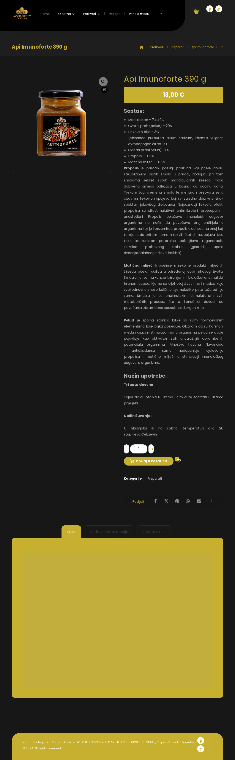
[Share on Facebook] (155, 501)
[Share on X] (166, 501)
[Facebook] (209, 8)
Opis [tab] (71, 531)
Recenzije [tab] (154, 531)
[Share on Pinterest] (177, 501)
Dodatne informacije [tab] (109, 531)
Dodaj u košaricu (151, 461)
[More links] (160, 14)
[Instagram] (218, 8)
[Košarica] (196, 9)
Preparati (155, 478)
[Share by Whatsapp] (188, 501)
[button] (103, 81)
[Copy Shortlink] (209, 501)
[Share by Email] (198, 501)
